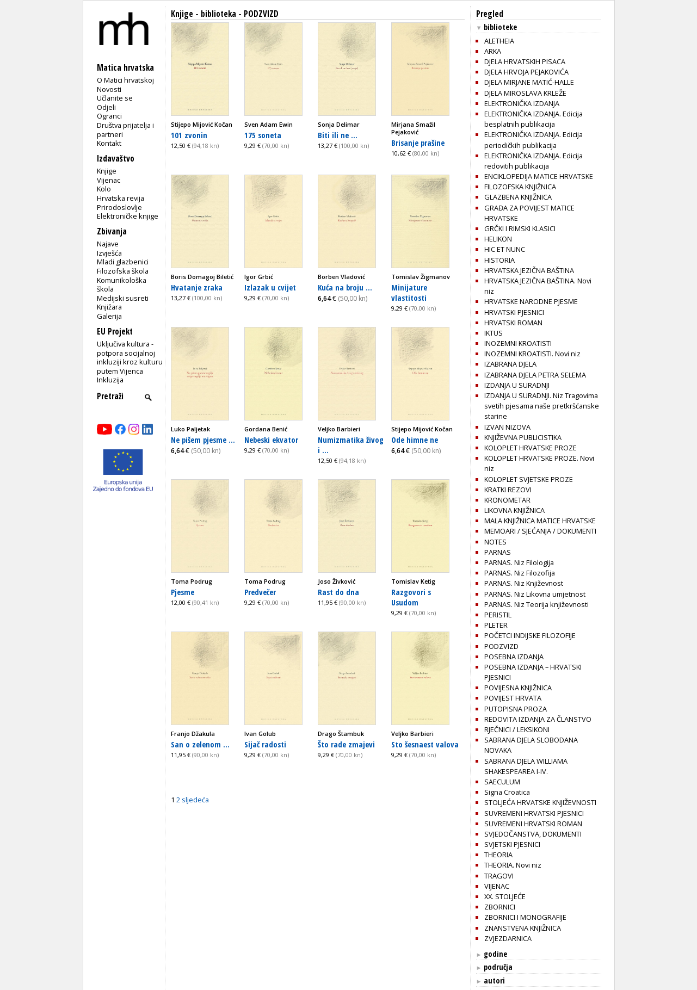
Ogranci (109, 116)
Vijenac (108, 180)
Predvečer (260, 591)
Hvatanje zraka (197, 287)
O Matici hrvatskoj (125, 80)
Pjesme (182, 591)
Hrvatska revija (120, 198)
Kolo (104, 189)
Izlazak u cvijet (270, 287)
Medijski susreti (123, 298)
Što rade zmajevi (346, 744)
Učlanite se (115, 98)
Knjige (106, 171)
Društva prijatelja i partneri (125, 129)
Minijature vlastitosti (409, 292)
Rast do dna (338, 591)
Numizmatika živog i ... (351, 444)
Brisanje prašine (418, 142)
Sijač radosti (265, 744)
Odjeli (106, 107)
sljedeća (195, 800)
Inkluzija (110, 380)
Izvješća (109, 253)
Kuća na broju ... (345, 287)
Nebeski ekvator (271, 439)
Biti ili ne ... (337, 134)
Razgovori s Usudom (411, 597)
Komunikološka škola (121, 284)
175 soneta (262, 134)
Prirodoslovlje (119, 207)
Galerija (109, 316)
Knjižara (109, 307)
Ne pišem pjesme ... (203, 439)
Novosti (109, 89)
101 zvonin (189, 134)
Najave (108, 244)
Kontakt (109, 143)
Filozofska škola (123, 271)
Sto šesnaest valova (425, 744)
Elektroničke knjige (127, 216)
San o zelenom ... (200, 744)
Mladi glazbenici (123, 262)
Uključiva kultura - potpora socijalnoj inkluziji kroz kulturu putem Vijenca (130, 357)
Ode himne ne (414, 439)
